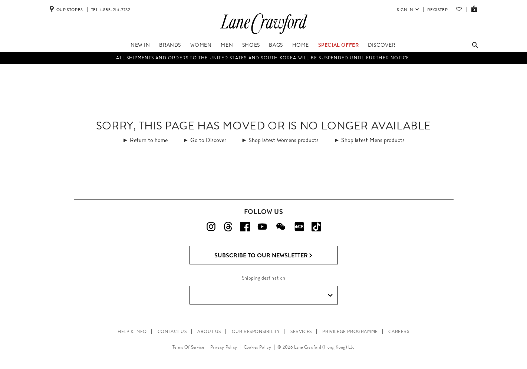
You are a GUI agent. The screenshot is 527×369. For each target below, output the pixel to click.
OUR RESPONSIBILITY (256, 331)
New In (140, 45)
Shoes (251, 45)
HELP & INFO (132, 331)
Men (227, 45)
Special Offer (338, 45)
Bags (276, 45)
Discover (381, 45)
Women (201, 45)
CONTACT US (172, 331)
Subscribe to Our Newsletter (263, 255)
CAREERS (398, 331)
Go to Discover (208, 140)
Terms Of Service (188, 347)
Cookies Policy (257, 347)
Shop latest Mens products (373, 140)
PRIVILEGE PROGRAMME (350, 331)
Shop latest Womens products (283, 140)
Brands (170, 45)
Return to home (149, 140)
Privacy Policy (223, 347)
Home (300, 45)
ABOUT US (209, 331)
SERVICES (301, 331)
